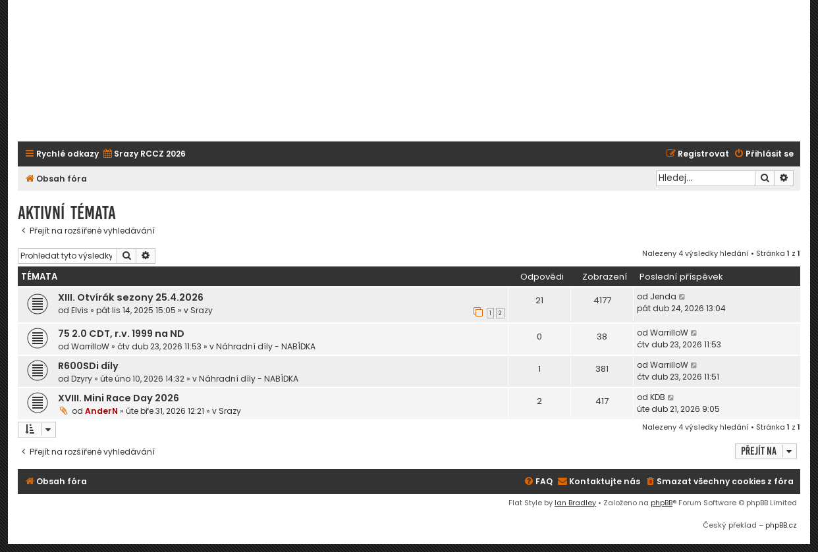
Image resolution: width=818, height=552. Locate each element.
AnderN (101, 410)
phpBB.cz (781, 525)
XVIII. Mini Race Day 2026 (118, 398)
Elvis (79, 310)
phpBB (661, 502)
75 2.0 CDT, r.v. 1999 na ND (121, 333)
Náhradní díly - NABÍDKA (265, 346)
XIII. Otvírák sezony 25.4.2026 (131, 297)
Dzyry (81, 378)
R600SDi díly (88, 365)
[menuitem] (144, 154)
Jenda (663, 296)
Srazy (201, 310)
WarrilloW (90, 346)
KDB (657, 397)
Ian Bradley (575, 502)
